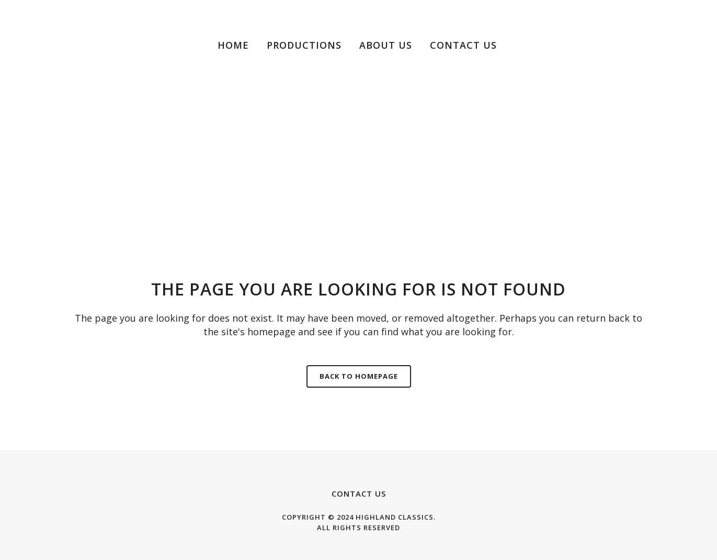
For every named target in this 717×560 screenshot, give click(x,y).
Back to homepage (359, 376)
